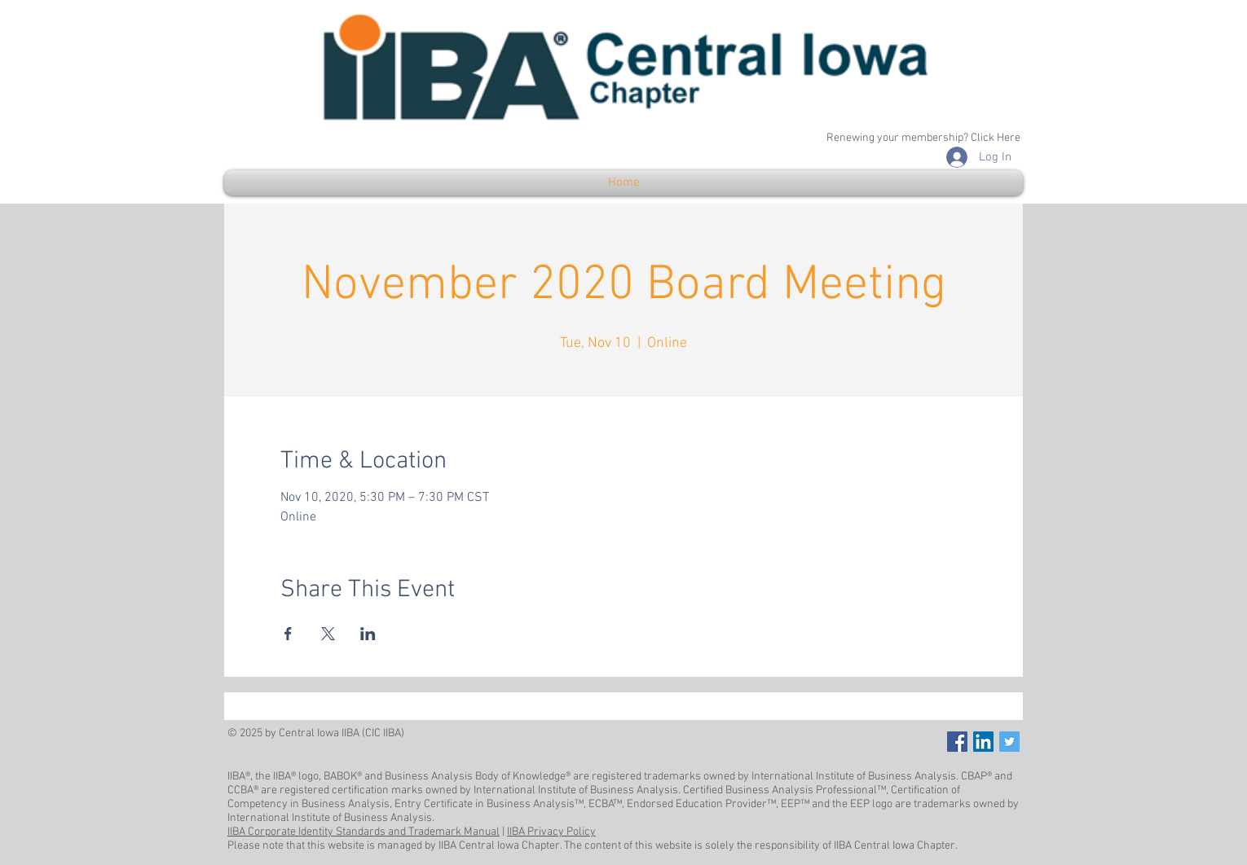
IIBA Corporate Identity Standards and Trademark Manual (363, 832)
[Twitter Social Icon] (1009, 741)
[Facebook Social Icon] (957, 741)
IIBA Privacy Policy (551, 832)
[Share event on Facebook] (288, 633)
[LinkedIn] (983, 741)
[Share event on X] (328, 633)
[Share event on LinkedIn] (368, 633)
